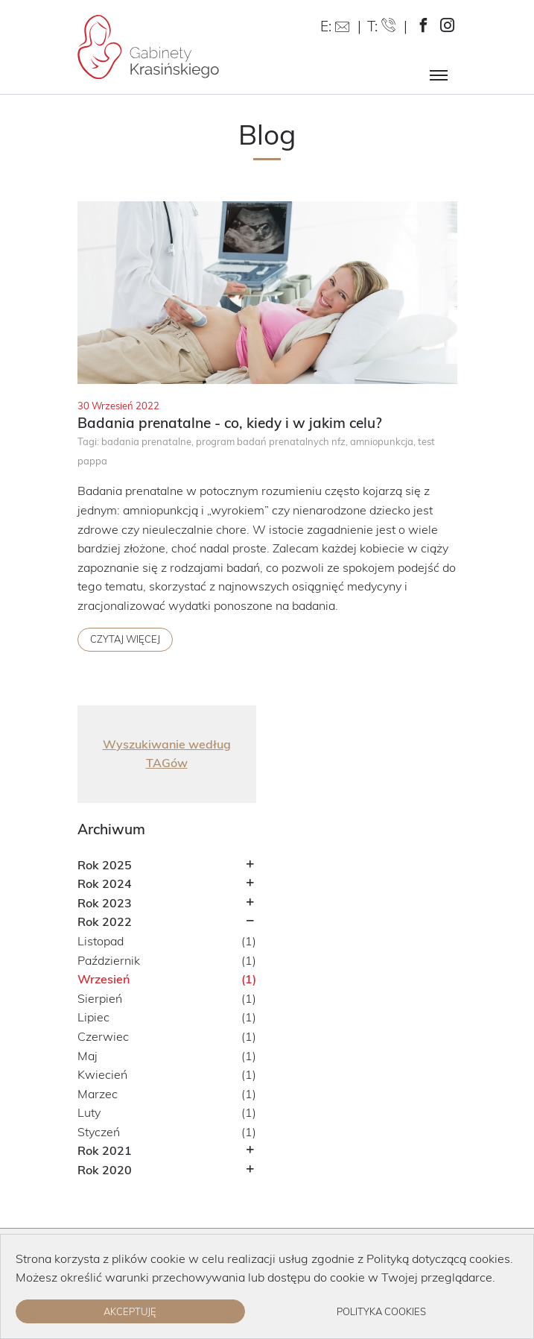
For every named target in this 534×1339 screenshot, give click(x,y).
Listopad (100, 940)
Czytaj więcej (125, 639)
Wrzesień (103, 978)
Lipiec (93, 1016)
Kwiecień (102, 1074)
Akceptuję (130, 1311)
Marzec (97, 1093)
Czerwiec (103, 1036)
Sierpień (99, 998)
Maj (87, 1055)
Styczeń (98, 1131)
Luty (89, 1112)
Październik (108, 960)
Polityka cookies (381, 1311)
